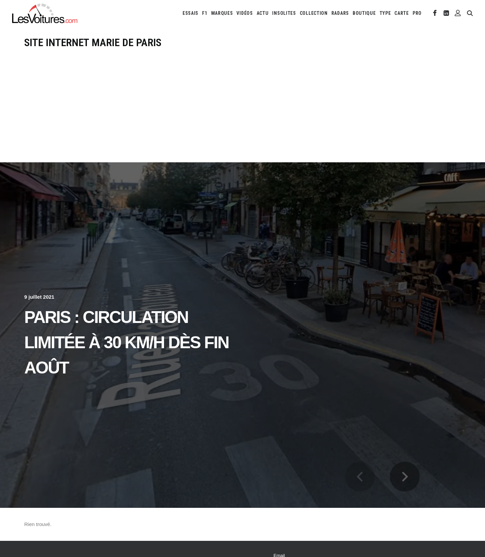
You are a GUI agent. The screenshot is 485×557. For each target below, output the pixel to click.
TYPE (385, 13)
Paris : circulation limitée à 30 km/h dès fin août (126, 342)
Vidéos (244, 13)
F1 (204, 13)
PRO (417, 13)
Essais (190, 13)
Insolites (284, 13)
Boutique (364, 13)
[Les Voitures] (45, 13)
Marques (222, 13)
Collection (314, 13)
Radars (340, 13)
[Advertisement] (242, 100)
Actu (263, 13)
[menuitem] (190, 13)
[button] (435, 13)
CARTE (401, 13)
